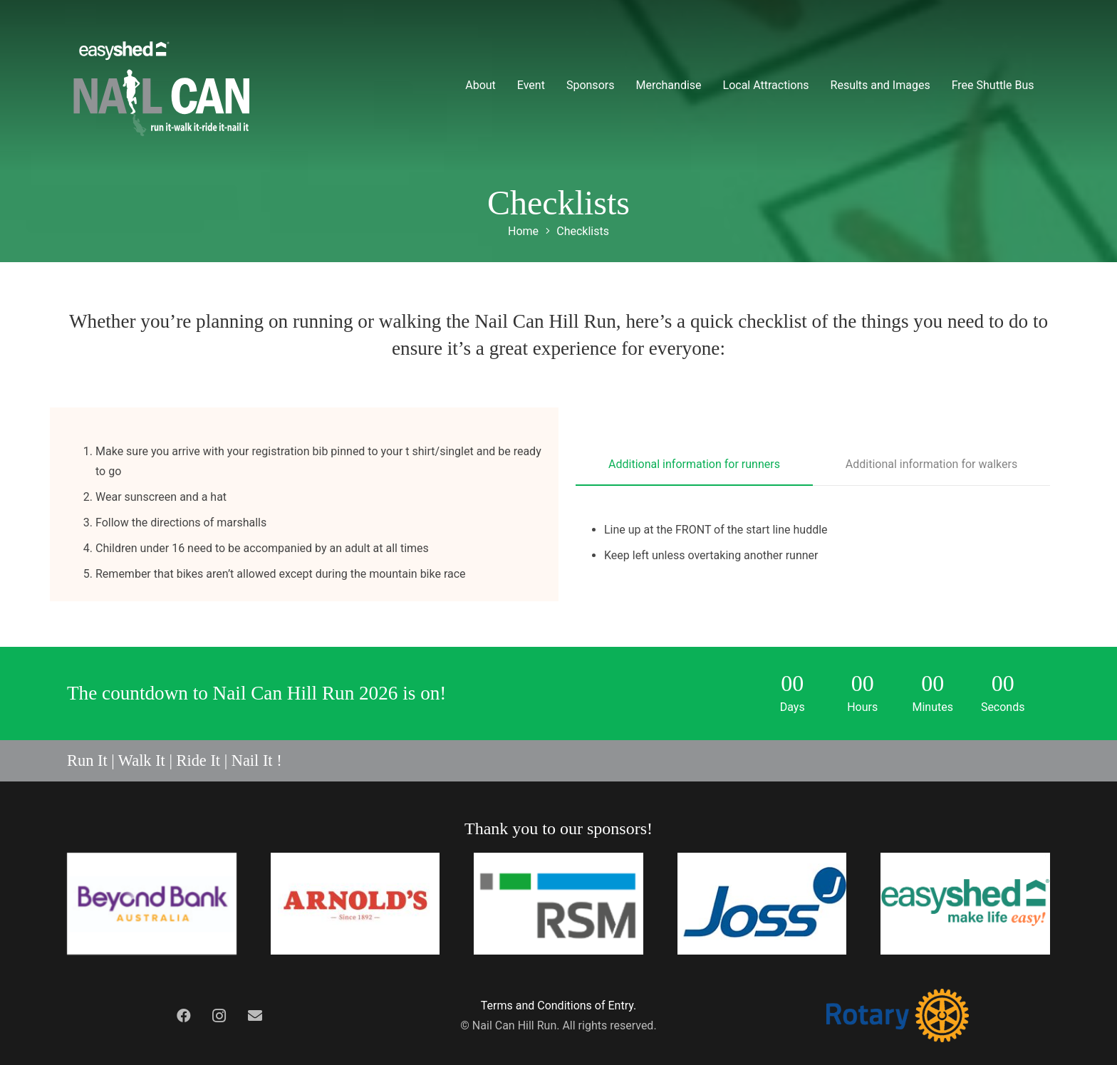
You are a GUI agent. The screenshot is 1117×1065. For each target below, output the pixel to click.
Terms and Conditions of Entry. (558, 1005)
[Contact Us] (255, 1016)
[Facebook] (184, 1016)
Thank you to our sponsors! (558, 828)
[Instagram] (219, 1016)
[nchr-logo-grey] (162, 85)
